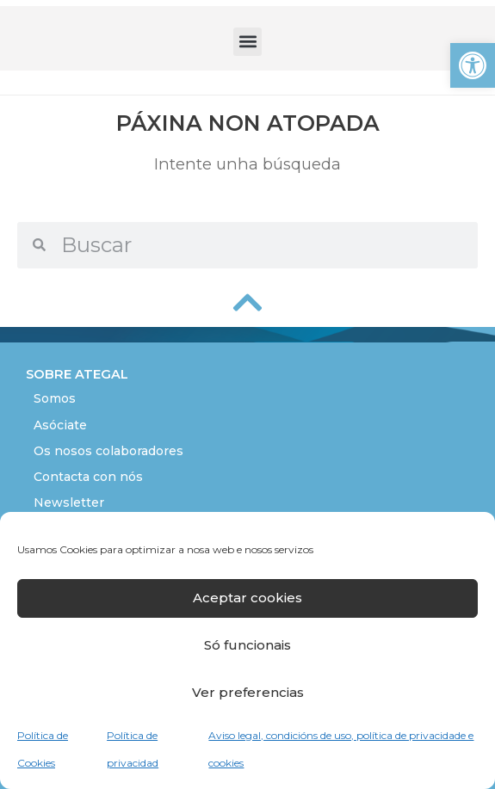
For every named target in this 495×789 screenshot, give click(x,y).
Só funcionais (247, 645)
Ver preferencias (248, 692)
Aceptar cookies (247, 597)
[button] (472, 65)
